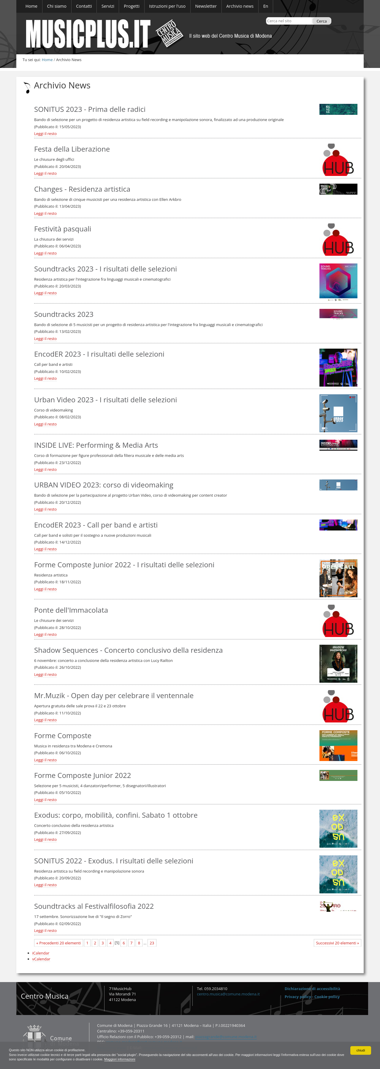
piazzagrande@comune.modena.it (226, 1036)
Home (47, 59)
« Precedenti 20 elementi (59, 943)
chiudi (360, 1049)
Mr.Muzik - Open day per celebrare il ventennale (114, 695)
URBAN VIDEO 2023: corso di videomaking (103, 485)
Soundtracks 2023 (64, 314)
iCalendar (41, 953)
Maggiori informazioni (168, 1059)
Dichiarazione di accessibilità (312, 988)
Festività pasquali (62, 229)
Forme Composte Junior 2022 (82, 775)
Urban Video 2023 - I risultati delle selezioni (105, 399)
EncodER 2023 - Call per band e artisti (96, 525)
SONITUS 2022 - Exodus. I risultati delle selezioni (113, 860)
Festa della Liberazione (72, 149)
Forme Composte (62, 735)
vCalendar (41, 959)
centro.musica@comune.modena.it (228, 994)
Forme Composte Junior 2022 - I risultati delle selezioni (124, 564)
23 (152, 943)
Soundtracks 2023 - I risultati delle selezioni (105, 269)
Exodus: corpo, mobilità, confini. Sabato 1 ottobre (116, 815)
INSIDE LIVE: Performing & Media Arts (96, 445)
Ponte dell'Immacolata (71, 610)
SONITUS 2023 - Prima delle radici (89, 109)
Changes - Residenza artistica (82, 189)
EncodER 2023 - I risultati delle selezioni (99, 354)
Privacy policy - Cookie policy (312, 996)
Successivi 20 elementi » (337, 943)
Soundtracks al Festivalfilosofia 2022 (94, 906)
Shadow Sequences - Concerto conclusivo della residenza (128, 650)
